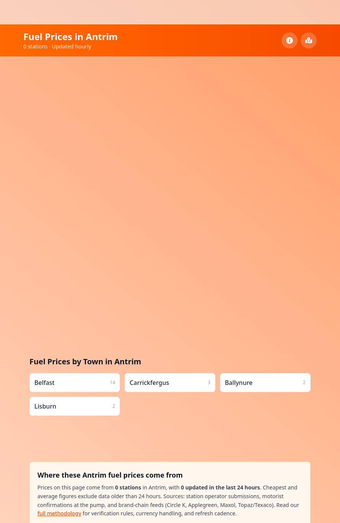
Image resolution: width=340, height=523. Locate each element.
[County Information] (290, 40)
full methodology (59, 513)
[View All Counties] (309, 40)
